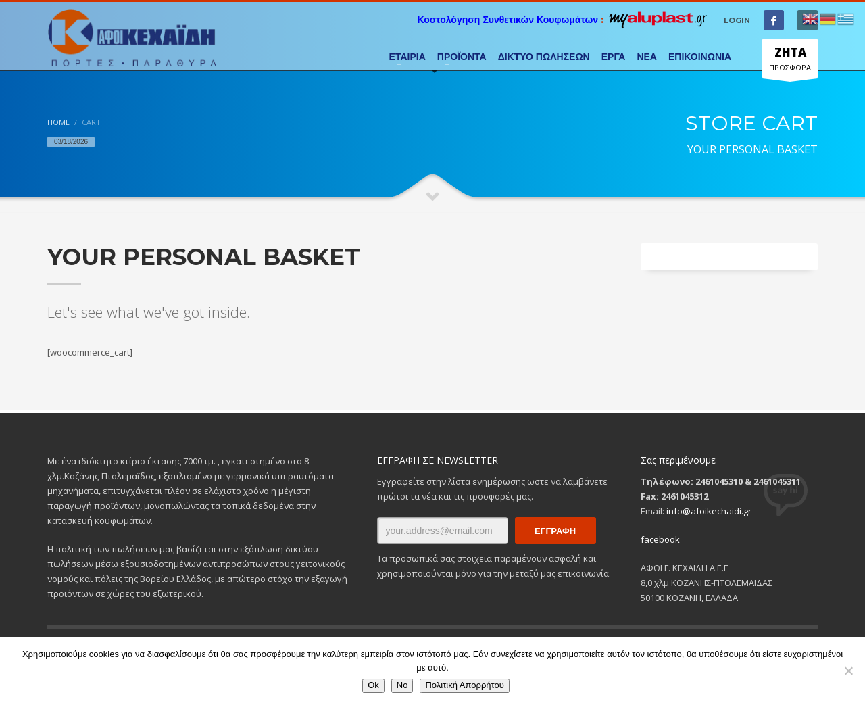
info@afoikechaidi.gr (708, 511)
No (402, 685)
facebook (660, 539)
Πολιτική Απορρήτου (464, 685)
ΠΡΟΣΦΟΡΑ (790, 61)
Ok (373, 685)
